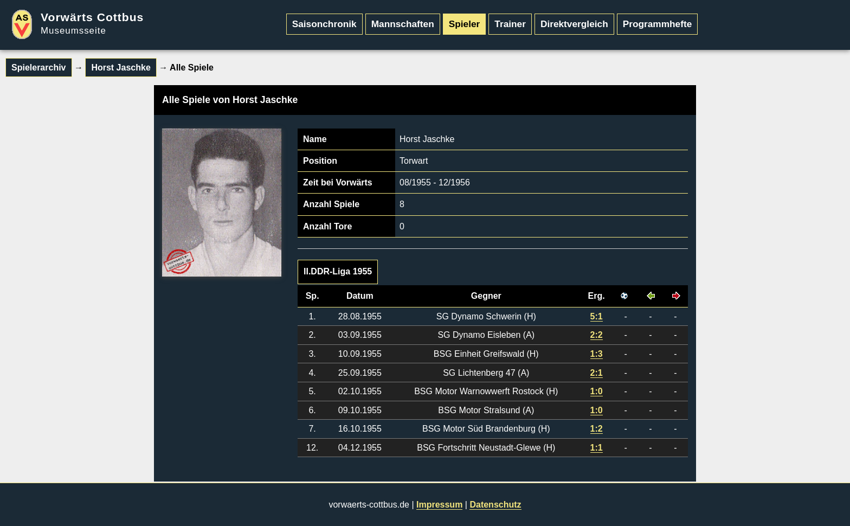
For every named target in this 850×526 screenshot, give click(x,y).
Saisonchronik (324, 23)
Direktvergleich (574, 23)
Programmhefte (657, 23)
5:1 (596, 316)
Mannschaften (402, 23)
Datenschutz (495, 504)
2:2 (596, 334)
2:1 (596, 372)
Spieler (464, 23)
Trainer (510, 23)
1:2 (596, 428)
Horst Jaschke (120, 67)
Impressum (439, 504)
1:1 (596, 447)
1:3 (596, 353)
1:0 (596, 391)
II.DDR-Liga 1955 (338, 271)
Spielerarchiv (38, 67)
